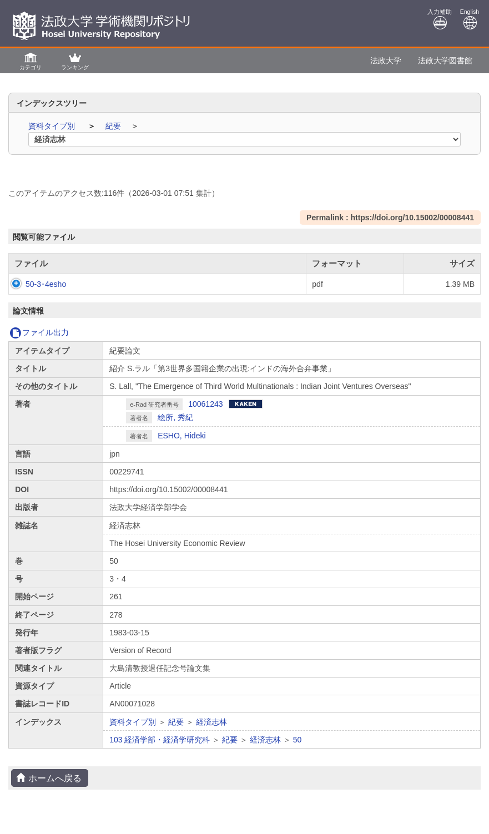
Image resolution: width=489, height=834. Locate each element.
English (469, 19)
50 (297, 739)
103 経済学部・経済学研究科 (159, 739)
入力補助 (439, 19)
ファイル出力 (39, 332)
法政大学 (385, 60)
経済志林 (211, 721)
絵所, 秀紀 (175, 417)
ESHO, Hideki (181, 435)
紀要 (114, 126)
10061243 (205, 404)
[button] (30, 60)
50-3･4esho (34, 284)
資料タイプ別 (52, 126)
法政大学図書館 (445, 60)
